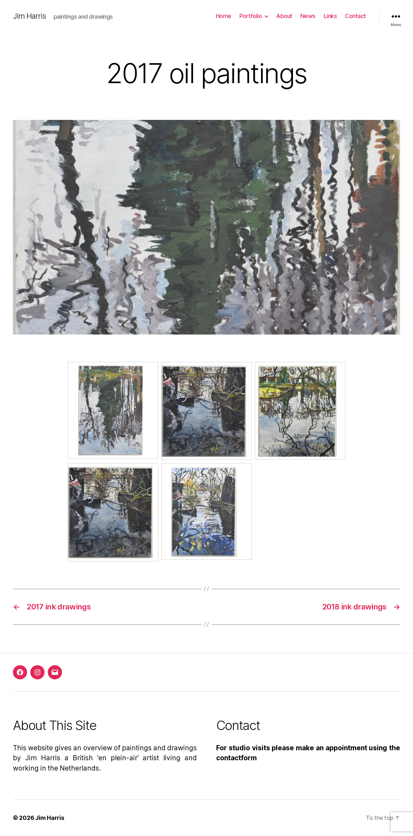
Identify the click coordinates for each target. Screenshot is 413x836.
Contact (355, 16)
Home (223, 16)
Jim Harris (29, 16)
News (308, 16)
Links (330, 16)
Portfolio (250, 16)
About (284, 16)
